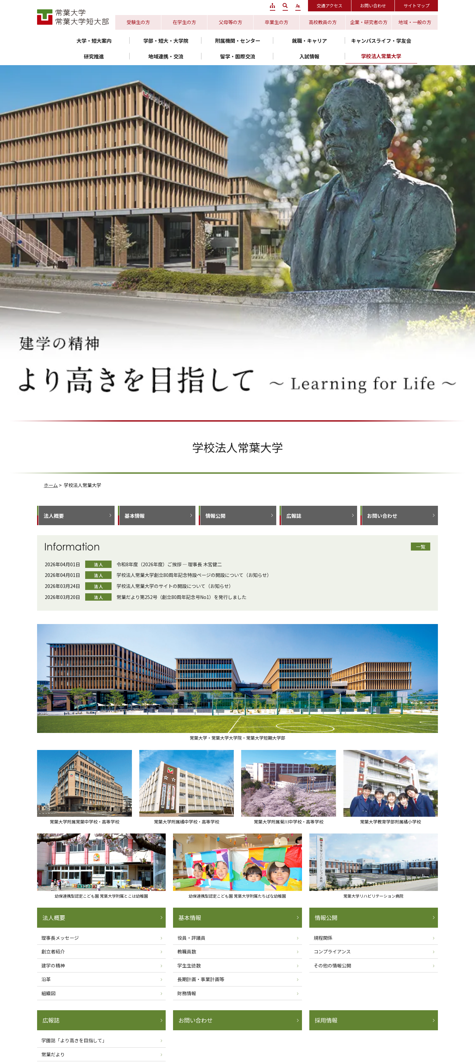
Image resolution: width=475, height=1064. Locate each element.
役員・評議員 (191, 596)
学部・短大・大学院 (165, 40)
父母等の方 (230, 22)
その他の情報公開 (332, 624)
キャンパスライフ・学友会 (381, 40)
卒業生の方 (276, 22)
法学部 (254, 880)
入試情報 (309, 56)
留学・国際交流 (237, 56)
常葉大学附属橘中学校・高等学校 (200, 1029)
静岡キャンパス (361, 956)
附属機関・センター (237, 40)
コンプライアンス (332, 610)
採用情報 (326, 679)
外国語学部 (54, 888)
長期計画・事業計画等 (200, 638)
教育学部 (52, 880)
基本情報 (135, 174)
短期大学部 (100, 880)
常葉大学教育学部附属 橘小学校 (347, 1029)
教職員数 (186, 610)
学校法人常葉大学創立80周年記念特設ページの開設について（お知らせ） (194, 234)
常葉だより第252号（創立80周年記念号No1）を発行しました (182, 256)
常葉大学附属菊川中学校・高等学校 (275, 1029)
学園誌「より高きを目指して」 (74, 699)
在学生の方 (184, 22)
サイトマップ (417, 5)
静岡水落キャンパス (137, 961)
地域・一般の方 (415, 22)
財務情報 (186, 652)
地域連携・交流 (165, 56)
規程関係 (323, 596)
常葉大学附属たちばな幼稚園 (230, 1037)
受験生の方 (138, 22)
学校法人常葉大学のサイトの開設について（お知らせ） (175, 245)
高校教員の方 (323, 22)
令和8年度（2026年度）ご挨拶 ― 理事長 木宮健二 (169, 223)
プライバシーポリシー (217, 993)
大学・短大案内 (94, 40)
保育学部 (52, 912)
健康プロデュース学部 (374, 888)
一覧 (420, 205)
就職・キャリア (309, 40)
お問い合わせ (373, 5)
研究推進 (94, 56)
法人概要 (54, 174)
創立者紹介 (53, 610)
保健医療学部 (364, 896)
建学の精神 (53, 624)
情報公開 (215, 174)
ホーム (51, 144)
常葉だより (53, 713)
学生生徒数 (189, 624)
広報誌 (293, 174)
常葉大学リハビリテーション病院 (298, 1037)
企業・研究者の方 (368, 22)
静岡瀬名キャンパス (194, 951)
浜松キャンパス (189, 961)
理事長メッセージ (60, 596)
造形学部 (154, 880)
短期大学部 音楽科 (164, 888)
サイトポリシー (265, 993)
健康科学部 (259, 888)
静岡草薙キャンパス (137, 951)
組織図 (48, 652)
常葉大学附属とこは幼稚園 (167, 1037)
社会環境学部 (57, 904)
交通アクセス (329, 5)
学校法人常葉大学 (381, 55)
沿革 (46, 638)
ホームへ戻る (151, 750)
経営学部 (52, 896)
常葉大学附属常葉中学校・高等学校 (127, 1029)
